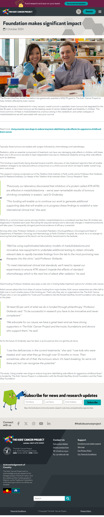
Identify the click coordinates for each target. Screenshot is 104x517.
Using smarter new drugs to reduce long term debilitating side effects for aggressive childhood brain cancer (50, 130)
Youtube (41, 425)
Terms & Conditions (18, 513)
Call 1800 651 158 (62, 456)
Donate (89, 11)
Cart (78, 11)
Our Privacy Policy (84, 452)
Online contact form (61, 449)
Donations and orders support (89, 445)
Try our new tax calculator (76, 4)
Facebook (18, 425)
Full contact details (60, 446)
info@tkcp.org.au (62, 453)
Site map (81, 449)
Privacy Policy (86, 513)
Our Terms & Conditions (87, 456)
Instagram (33, 425)
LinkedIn (48, 425)
